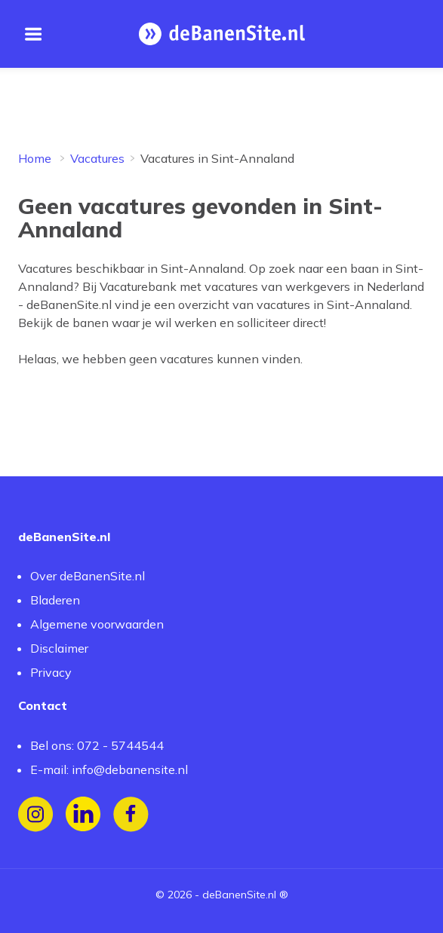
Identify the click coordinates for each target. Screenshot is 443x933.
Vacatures (97, 158)
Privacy (51, 672)
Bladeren (55, 599)
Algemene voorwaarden (97, 624)
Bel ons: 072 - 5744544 (97, 745)
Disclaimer (59, 648)
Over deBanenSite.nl (87, 575)
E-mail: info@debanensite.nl (109, 769)
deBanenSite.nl (239, 894)
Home (34, 158)
